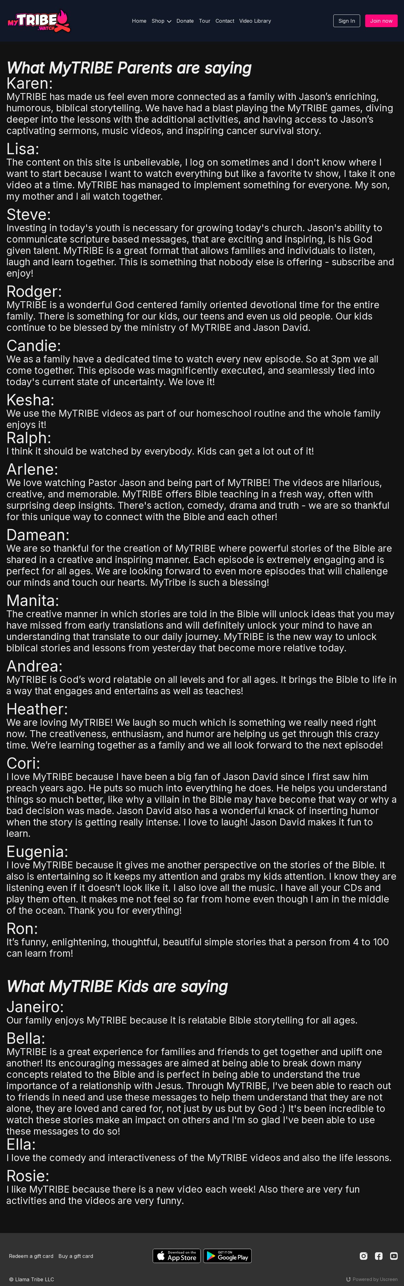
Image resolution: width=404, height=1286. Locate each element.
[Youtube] (394, 1256)
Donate (185, 21)
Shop (161, 21)
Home (139, 21)
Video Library (255, 21)
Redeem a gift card (31, 1256)
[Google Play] (227, 1256)
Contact (225, 21)
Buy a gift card (75, 1256)
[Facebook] (379, 1256)
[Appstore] (176, 1256)
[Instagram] (363, 1256)
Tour (205, 21)
